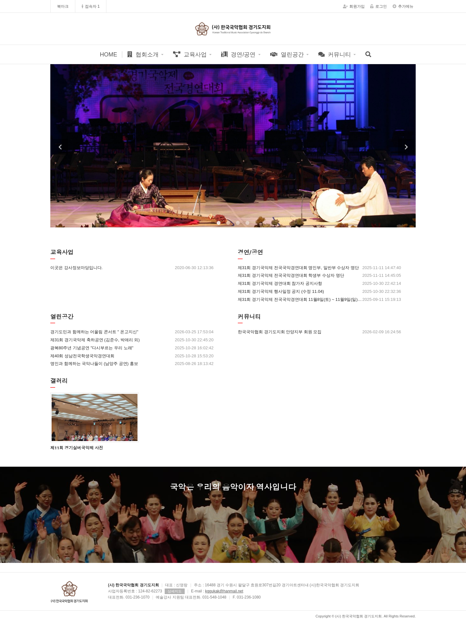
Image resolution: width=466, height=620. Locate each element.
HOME (108, 54)
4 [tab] (247, 223)
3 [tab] (238, 223)
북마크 (63, 6)
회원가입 (354, 6)
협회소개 (143, 54)
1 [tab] (218, 223)
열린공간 (287, 54)
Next (406, 147)
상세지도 (175, 591)
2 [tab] (228, 223)
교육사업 (190, 54)
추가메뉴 (403, 6)
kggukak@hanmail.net (224, 591)
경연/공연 (238, 54)
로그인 (378, 6)
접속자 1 (91, 6)
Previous (60, 147)
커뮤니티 (334, 54)
